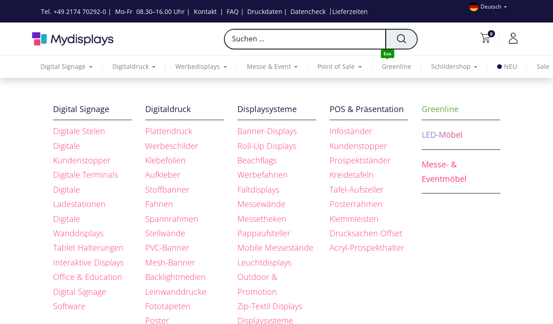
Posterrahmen (356, 203)
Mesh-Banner (170, 262)
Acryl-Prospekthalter (367, 247)
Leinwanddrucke (175, 291)
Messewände (261, 203)
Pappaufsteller (263, 233)
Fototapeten (168, 306)
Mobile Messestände (275, 247)
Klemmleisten (354, 218)
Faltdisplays (258, 189)
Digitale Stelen (79, 131)
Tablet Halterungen (88, 247)
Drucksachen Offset (366, 233)
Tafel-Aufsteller (357, 189)
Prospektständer (360, 160)
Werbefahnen (262, 174)
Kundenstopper (358, 145)
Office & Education (87, 276)
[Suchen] (401, 39)
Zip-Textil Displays (269, 306)
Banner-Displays (267, 131)
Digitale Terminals (85, 174)
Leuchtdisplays (264, 262)
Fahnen (159, 203)
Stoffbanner (167, 189)
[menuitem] (396, 67)
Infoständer (351, 131)
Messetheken (261, 218)
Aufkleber (162, 174)
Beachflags (256, 160)
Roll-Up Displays (266, 145)
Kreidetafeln (352, 174)
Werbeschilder (171, 145)
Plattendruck (168, 131)
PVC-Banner (167, 247)
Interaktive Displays (88, 262)
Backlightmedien (175, 276)
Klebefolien (165, 160)
